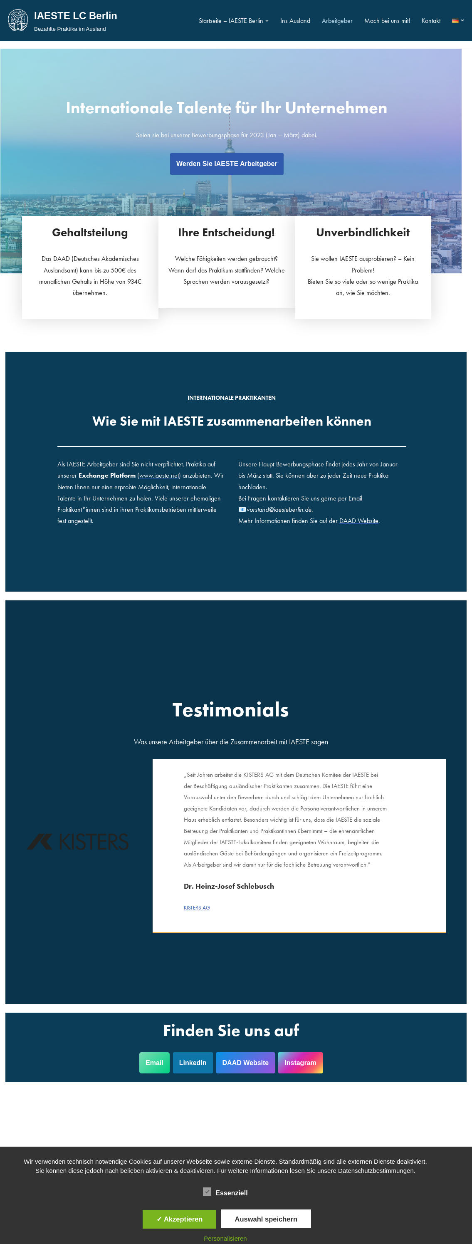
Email (159, 1052)
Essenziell (225, 1192)
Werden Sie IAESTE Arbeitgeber (236, 163)
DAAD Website (250, 1052)
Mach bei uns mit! (387, 20)
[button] (267, 20)
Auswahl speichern (266, 1219)
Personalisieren (225, 1238)
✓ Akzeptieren (179, 1219)
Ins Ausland (295, 20)
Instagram (305, 1052)
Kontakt (431, 20)
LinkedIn (198, 1052)
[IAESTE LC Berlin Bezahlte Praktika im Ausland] (61, 20)
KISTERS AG (201, 897)
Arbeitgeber (337, 20)
